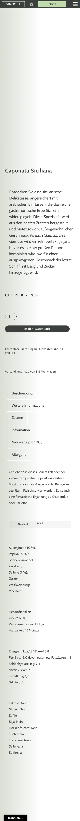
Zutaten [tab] (17, 417)
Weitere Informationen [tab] (29, 405)
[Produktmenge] (11, 316)
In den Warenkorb (37, 329)
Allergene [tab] (19, 454)
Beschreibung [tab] (22, 393)
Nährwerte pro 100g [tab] (27, 442)
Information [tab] (21, 430)
